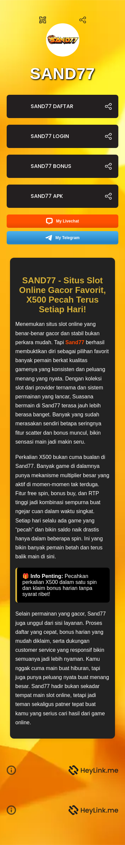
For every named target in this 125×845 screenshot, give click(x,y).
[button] (14, 770)
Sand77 (74, 342)
